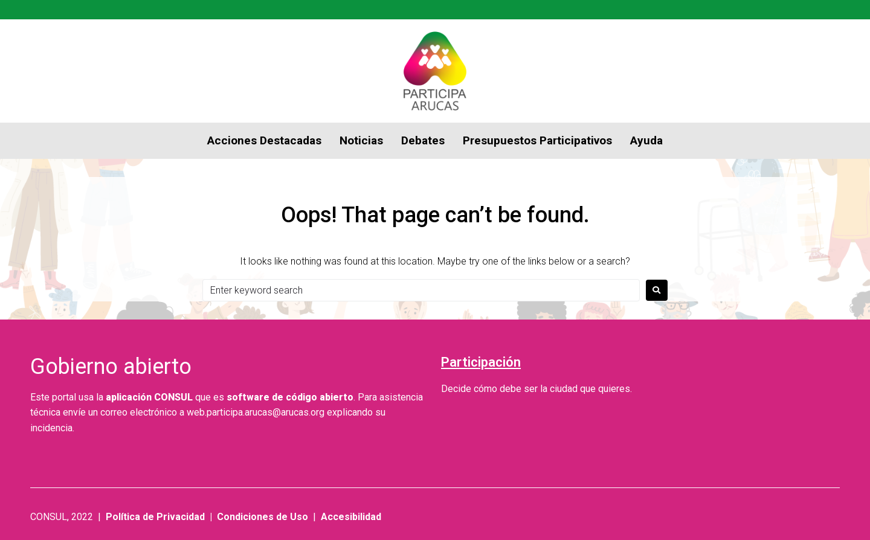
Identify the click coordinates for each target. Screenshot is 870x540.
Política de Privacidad (155, 516)
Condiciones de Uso (262, 516)
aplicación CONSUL (149, 397)
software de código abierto (290, 397)
